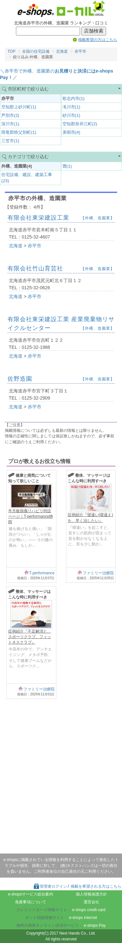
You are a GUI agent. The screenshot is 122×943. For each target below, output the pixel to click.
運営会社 (91, 902)
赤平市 (80, 51)
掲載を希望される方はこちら (96, 886)
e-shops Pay (95, 925)
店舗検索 (93, 31)
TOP (11, 51)
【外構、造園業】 (98, 218)
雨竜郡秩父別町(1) (18, 132)
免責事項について (30, 902)
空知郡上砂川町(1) (18, 106)
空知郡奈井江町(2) (79, 123)
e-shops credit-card (89, 910)
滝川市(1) (71, 106)
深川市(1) (10, 123)
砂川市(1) (71, 115)
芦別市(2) (10, 115)
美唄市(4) (71, 132)
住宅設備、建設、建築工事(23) (26, 177)
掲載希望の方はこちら (97, 39)
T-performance (41, 573)
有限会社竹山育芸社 (35, 268)
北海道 (62, 51)
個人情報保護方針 (91, 894)
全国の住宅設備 (35, 51)
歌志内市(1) (73, 98)
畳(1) (67, 166)
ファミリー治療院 (98, 573)
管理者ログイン (50, 886)
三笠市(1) (10, 140)
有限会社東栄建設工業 (38, 217)
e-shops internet (83, 917)
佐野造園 (19, 379)
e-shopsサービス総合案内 (30, 894)
